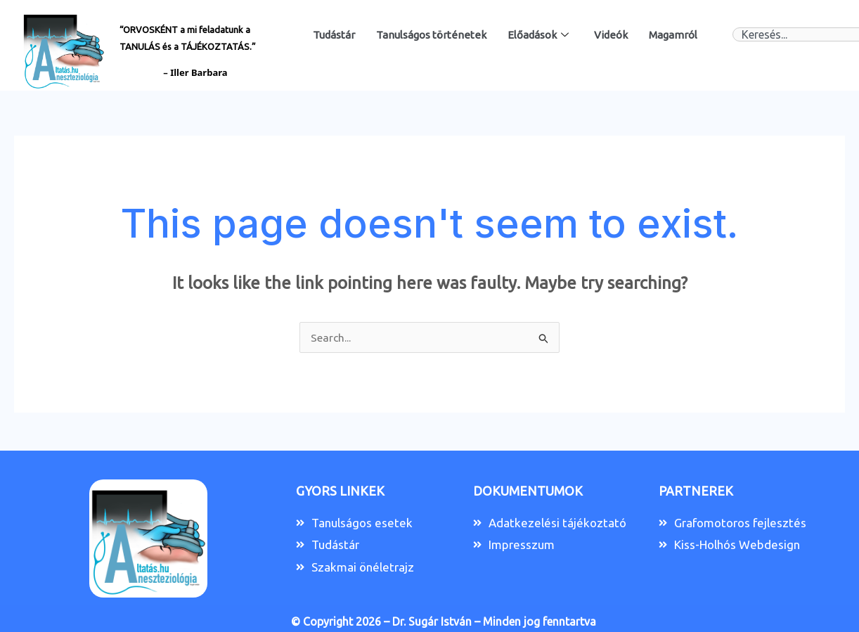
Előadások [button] (538, 35)
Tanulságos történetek (431, 35)
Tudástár (334, 35)
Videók (611, 35)
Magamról (673, 35)
